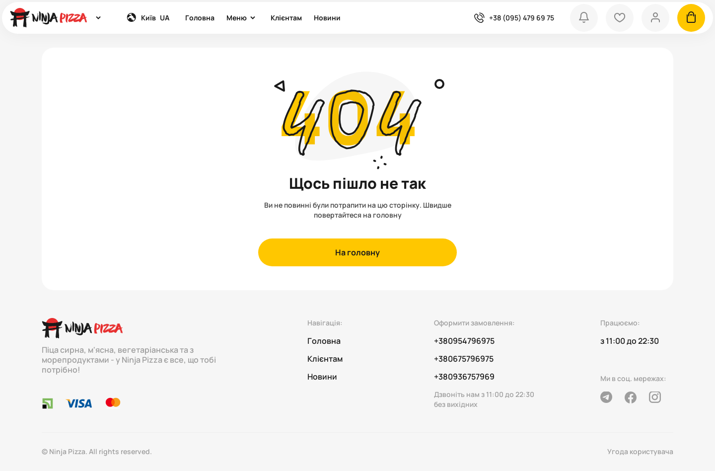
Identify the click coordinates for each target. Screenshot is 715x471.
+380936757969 (464, 377)
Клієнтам (286, 17)
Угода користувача (640, 451)
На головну (357, 252)
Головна (199, 17)
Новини (327, 17)
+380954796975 (464, 341)
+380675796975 (464, 359)
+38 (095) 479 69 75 (521, 17)
